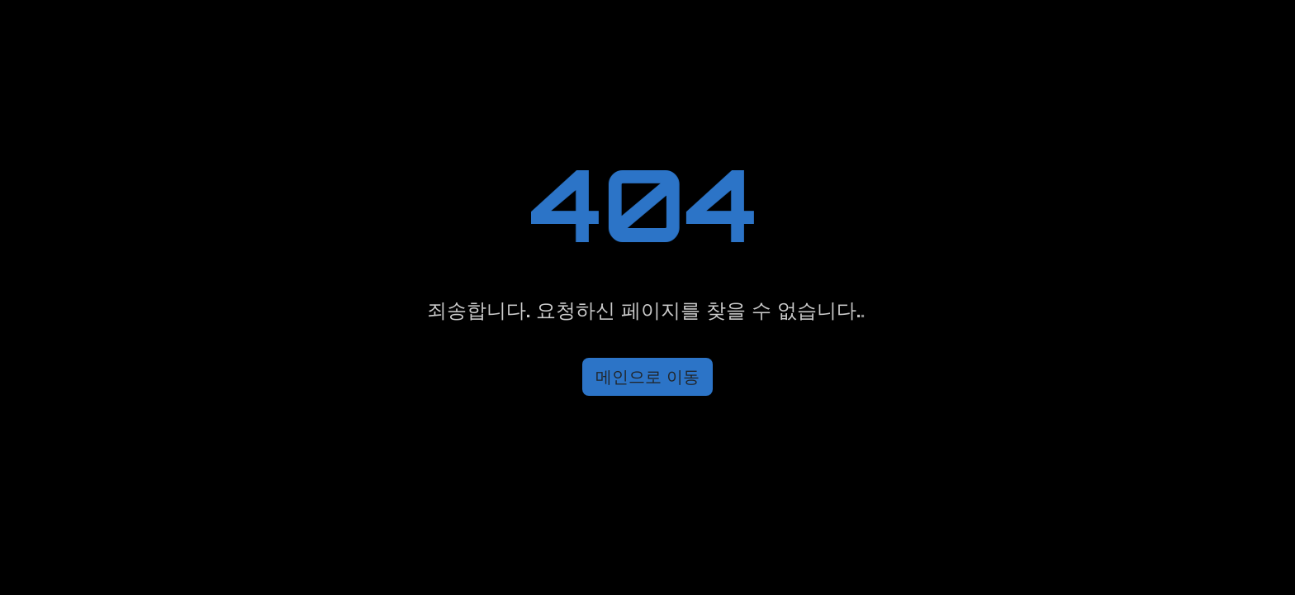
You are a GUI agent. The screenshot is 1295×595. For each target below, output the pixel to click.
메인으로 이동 (647, 376)
